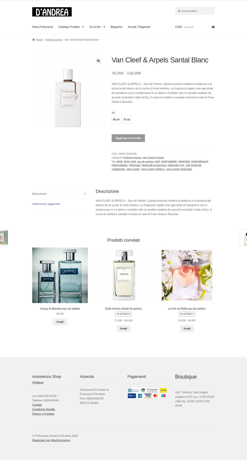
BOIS (120, 161)
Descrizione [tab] (39, 193)
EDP (157, 161)
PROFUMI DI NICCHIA (154, 165)
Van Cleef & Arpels (153, 157)
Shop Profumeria (42, 26)
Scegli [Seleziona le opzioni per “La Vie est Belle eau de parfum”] (186, 328)
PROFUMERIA (120, 165)
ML (113, 112)
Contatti (37, 404)
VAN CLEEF (133, 169)
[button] (98, 61)
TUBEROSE (118, 169)
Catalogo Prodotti (69, 26)
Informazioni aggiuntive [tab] (46, 203)
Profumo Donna (53, 39)
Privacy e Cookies (43, 413)
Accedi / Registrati (139, 26)
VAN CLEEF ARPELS (153, 169)
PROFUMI (134, 165)
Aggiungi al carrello (128, 138)
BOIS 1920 (130, 161)
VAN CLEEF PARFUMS (179, 169)
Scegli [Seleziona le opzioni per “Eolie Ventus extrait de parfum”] (123, 328)
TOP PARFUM (193, 165)
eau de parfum (145, 161)
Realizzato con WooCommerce (51, 440)
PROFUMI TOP (176, 165)
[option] (116, 120)
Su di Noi (95, 26)
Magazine (116, 26)
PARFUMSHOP (199, 161)
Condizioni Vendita (43, 409)
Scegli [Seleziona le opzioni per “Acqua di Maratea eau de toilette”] (59, 321)
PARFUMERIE (169, 161)
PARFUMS (184, 161)
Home (39, 39)
